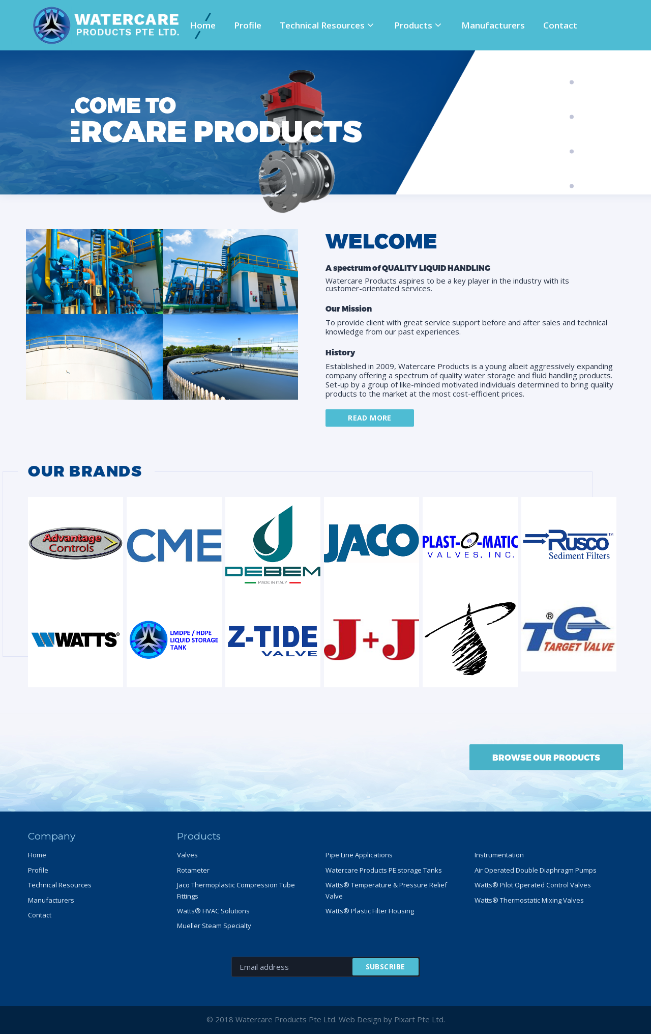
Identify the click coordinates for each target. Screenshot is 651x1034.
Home (203, 25)
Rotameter (193, 870)
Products (413, 25)
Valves (187, 854)
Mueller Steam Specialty (214, 925)
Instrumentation (499, 854)
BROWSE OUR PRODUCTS (546, 757)
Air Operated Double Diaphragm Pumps (536, 870)
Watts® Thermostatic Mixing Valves (529, 900)
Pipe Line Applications (359, 854)
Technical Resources (322, 25)
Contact (560, 25)
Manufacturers (493, 25)
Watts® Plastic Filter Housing (370, 910)
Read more (370, 418)
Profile (247, 25)
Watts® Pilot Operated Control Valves (533, 884)
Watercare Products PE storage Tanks (384, 870)
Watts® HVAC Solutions (213, 910)
